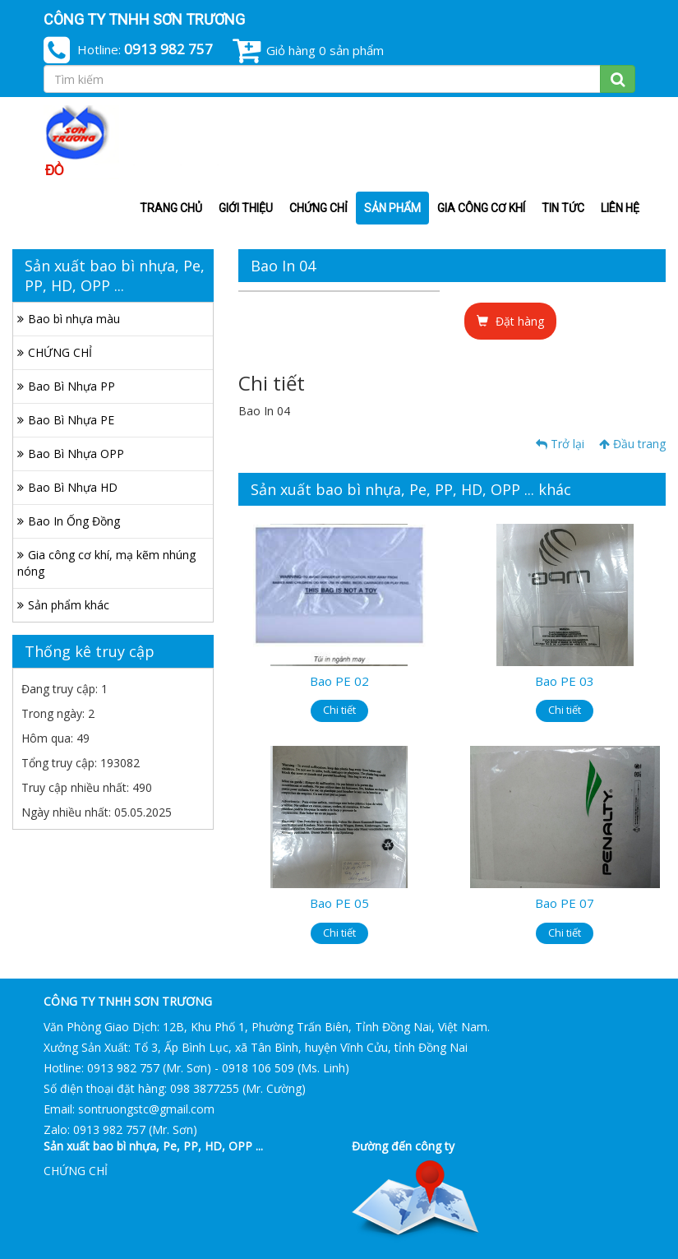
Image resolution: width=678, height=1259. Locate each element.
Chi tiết (339, 709)
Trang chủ (171, 208)
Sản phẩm (392, 208)
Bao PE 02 (339, 681)
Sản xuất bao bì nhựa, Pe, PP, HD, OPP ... (153, 1146)
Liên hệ (620, 208)
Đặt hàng (510, 321)
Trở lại (560, 443)
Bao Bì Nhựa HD (73, 487)
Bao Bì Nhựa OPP (76, 453)
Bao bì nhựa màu (74, 318)
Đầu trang (632, 443)
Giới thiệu (246, 208)
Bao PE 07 (564, 903)
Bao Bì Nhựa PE (71, 420)
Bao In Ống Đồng (74, 521)
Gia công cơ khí (481, 208)
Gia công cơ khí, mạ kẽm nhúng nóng (106, 563)
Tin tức (563, 208)
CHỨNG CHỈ (318, 208)
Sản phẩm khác (68, 605)
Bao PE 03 (564, 681)
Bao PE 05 (339, 903)
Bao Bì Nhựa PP (71, 386)
